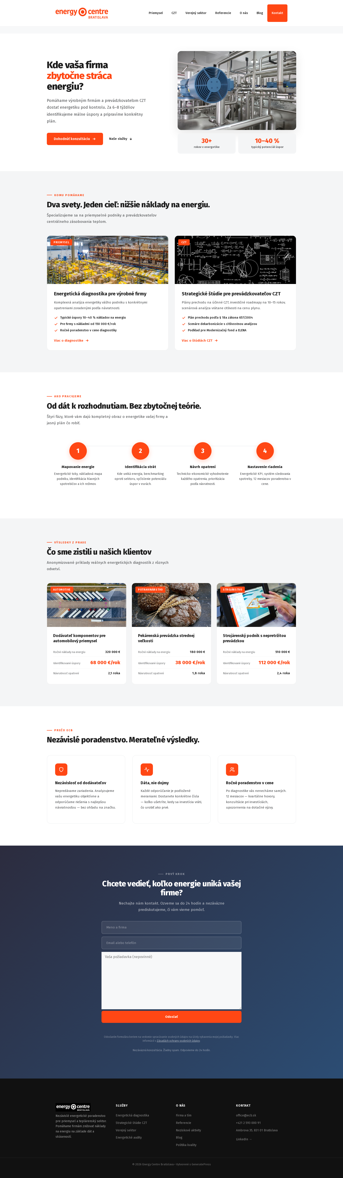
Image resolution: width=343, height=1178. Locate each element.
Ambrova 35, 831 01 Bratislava (257, 1130)
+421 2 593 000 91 (248, 1123)
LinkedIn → (244, 1139)
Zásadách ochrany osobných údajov (178, 1040)
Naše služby (121, 139)
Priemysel (156, 13)
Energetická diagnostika (132, 1115)
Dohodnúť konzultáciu (75, 139)
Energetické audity (129, 1137)
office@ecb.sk (246, 1115)
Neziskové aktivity (188, 1130)
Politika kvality (186, 1145)
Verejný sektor (196, 13)
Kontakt (277, 13)
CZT (174, 13)
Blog (260, 13)
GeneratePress (201, 1164)
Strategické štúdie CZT (131, 1123)
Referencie (223, 13)
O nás (244, 13)
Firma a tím (183, 1115)
